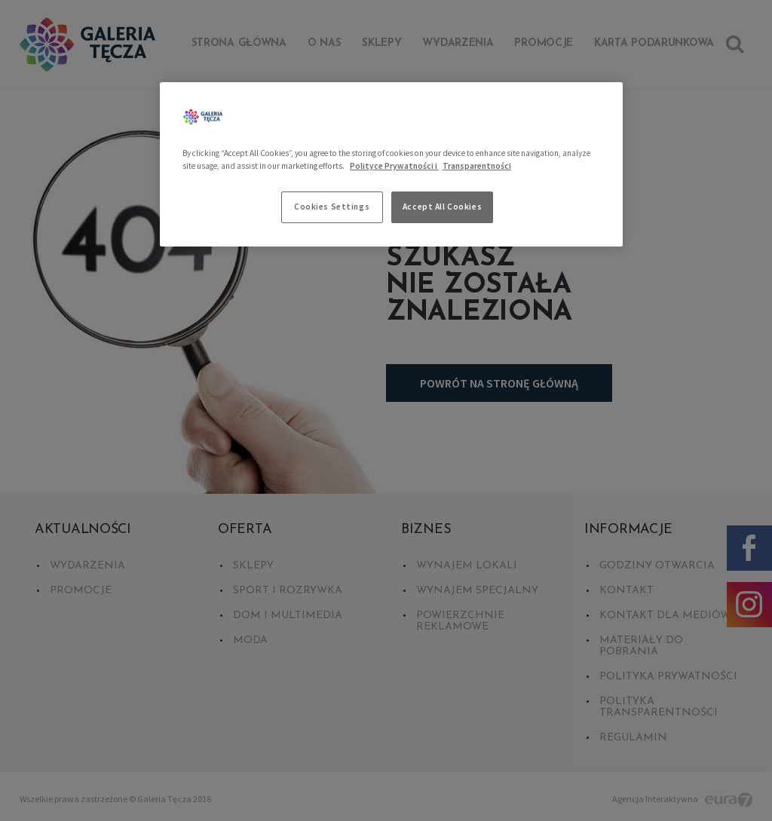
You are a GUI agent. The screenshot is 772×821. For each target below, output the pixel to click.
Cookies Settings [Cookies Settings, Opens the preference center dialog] (331, 206)
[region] (391, 164)
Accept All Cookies (442, 206)
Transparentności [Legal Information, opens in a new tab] (477, 166)
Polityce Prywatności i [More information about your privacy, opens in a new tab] (394, 166)
